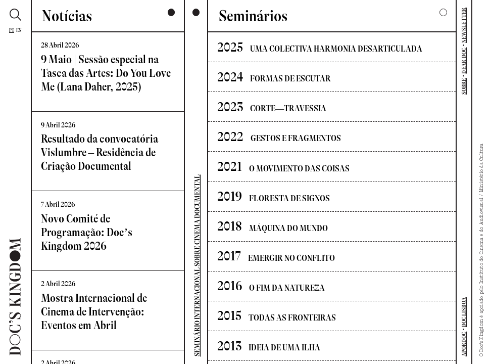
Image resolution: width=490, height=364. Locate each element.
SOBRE (464, 86)
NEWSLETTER (464, 25)
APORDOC (464, 344)
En (19, 30)
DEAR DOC (464, 61)
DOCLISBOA (464, 312)
